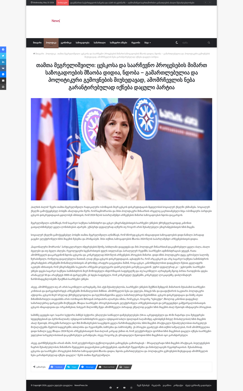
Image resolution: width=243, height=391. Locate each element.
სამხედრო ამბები (118, 43)
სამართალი (100, 43)
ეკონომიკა (66, 43)
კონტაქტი (178, 385)
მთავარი (37, 43)
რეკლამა (156, 385)
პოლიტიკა (51, 43)
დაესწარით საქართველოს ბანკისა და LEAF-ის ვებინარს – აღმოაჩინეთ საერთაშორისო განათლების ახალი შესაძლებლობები (132, 3)
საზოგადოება (82, 43)
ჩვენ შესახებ (143, 385)
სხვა (146, 43)
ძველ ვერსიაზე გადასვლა (198, 385)
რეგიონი (135, 43)
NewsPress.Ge (81, 385)
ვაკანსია (167, 385)
